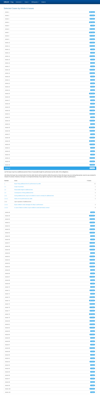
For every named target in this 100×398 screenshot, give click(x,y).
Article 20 (50, 76)
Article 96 (50, 375)
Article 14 (50, 56)
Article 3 (50, 19)
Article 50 (50, 219)
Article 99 (50, 385)
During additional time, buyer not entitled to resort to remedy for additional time (34, 195)
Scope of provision (19, 186)
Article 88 (50, 348)
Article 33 (50, 120)
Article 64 (50, 266)
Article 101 (50, 392)
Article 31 (50, 114)
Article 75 (50, 304)
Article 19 (50, 73)
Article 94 (50, 368)
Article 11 (50, 46)
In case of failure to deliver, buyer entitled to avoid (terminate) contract (31, 207)
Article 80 (50, 321)
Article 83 (50, 331)
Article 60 (50, 253)
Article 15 (50, 59)
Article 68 (50, 280)
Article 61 (50, 256)
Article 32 (50, 117)
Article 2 (50, 15)
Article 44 (50, 158)
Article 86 (50, 341)
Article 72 (50, 293)
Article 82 (50, 327)
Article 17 (50, 66)
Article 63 (50, 263)
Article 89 (50, 351)
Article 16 (50, 63)
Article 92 (50, 361)
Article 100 (50, 389)
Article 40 (50, 144)
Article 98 (50, 382)
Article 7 (50, 32)
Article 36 (50, 131)
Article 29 (50, 107)
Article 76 (50, 307)
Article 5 (50, 25)
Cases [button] (27, 2)
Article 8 (50, 36)
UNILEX (7, 2)
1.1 (5, 186)
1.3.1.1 (6, 198)
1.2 (5, 189)
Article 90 (50, 355)
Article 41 (50, 148)
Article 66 (50, 273)
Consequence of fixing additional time (23, 192)
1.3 (5, 192)
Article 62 (50, 260)
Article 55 (50, 236)
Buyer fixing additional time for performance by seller (27, 183)
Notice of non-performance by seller (23, 198)
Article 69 (50, 283)
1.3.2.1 (6, 204)
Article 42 (50, 151)
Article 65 (50, 270)
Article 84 (50, 334)
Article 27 (50, 100)
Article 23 (50, 86)
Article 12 (50, 49)
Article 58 (50, 246)
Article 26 (50, 97)
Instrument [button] (19, 2)
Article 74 (50, 300)
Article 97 (50, 378)
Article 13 (50, 52)
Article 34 (50, 124)
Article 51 (50, 222)
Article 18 (50, 69)
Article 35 (50, 127)
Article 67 (50, 277)
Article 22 (50, 83)
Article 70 (50, 287)
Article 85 (50, 338)
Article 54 (50, 232)
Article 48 (50, 212)
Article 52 (50, 226)
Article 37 (50, 134)
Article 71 (50, 290)
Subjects (43, 2)
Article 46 (50, 165)
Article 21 (50, 80)
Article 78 (50, 314)
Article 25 (50, 93)
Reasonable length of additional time (23, 189)
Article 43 (50, 154)
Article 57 (50, 243)
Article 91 (50, 358)
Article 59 (50, 249)
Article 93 (50, 365)
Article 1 (50, 12)
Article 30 (50, 110)
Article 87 (50, 344)
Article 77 (50, 310)
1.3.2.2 (6, 207)
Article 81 (50, 324)
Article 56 (50, 239)
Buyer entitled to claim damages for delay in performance (28, 204)
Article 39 (50, 141)
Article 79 (50, 317)
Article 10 (50, 42)
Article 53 (50, 229)
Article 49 (50, 215)
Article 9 (50, 39)
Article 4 (50, 22)
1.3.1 (5, 195)
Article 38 (50, 137)
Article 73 (50, 297)
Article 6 (50, 29)
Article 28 (50, 103)
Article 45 (50, 161)
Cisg (11, 2)
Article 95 (50, 372)
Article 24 (50, 90)
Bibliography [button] (35, 2)
